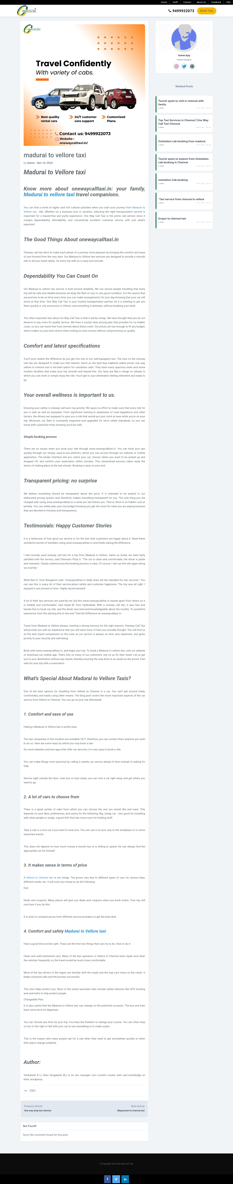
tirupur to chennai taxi (172, 218)
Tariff (175, 2)
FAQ (229, 2)
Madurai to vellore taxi (49, 194)
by (38, 163)
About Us (201, 2)
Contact (187, 2)
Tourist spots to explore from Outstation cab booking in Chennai (183, 160)
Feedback (216, 2)
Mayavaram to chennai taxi (131, 1110)
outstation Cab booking (173, 180)
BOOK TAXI (206, 10)
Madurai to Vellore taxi (85, 931)
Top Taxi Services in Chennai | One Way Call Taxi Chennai (183, 122)
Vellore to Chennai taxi (39, 877)
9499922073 (181, 11)
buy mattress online (114, 362)
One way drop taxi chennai (37, 1110)
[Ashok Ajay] (184, 37)
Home (164, 2)
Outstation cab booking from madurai (181, 141)
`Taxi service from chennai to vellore (181, 199)
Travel (32, 1090)
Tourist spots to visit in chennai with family (181, 102)
